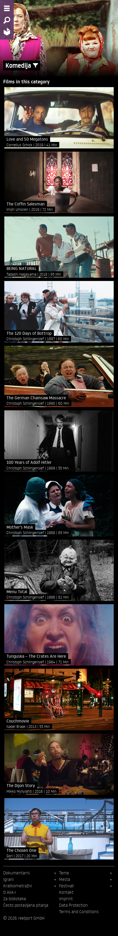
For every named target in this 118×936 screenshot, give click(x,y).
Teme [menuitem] (64, 873)
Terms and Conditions (79, 911)
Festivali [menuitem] (66, 885)
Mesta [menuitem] (64, 879)
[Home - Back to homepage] (6, 31)
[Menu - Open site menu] (6, 8)
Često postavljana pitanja (25, 905)
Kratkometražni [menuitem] (17, 885)
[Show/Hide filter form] (35, 65)
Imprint (66, 898)
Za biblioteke (14, 898)
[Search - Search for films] (6, 20)
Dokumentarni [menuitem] (16, 873)
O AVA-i (9, 892)
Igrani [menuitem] (8, 879)
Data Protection (73, 905)
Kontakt (66, 892)
